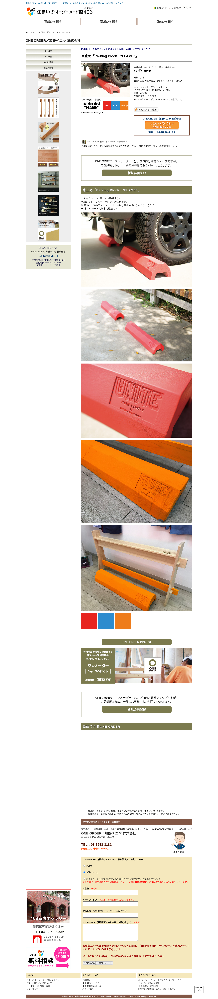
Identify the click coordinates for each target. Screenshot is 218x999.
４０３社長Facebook (91, 986)
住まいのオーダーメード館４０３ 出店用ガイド (159, 980)
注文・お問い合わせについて (39, 983)
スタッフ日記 (88, 989)
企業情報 (86, 980)
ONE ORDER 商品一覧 (136, 642)
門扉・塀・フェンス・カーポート (55, 32)
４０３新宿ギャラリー (92, 983)
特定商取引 (48, 68)
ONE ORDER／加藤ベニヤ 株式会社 (53, 40)
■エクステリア (32, 32)
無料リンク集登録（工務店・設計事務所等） (157, 989)
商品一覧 (48, 57)
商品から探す (53, 21)
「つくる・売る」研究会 (149, 983)
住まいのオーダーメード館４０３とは (43, 980)
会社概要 (48, 51)
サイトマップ (32, 989)
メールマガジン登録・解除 (38, 986)
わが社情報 (48, 62)
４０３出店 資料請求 (148, 986)
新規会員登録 (137, 173)
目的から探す (165, 21)
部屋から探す (109, 21)
